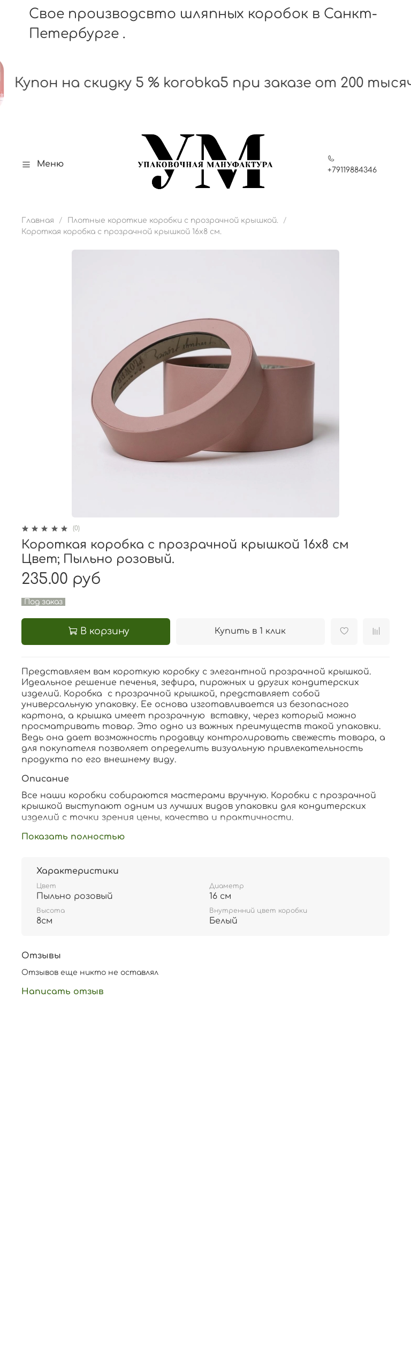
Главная (37, 220)
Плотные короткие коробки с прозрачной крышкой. (172, 220)
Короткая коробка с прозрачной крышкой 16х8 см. (121, 232)
